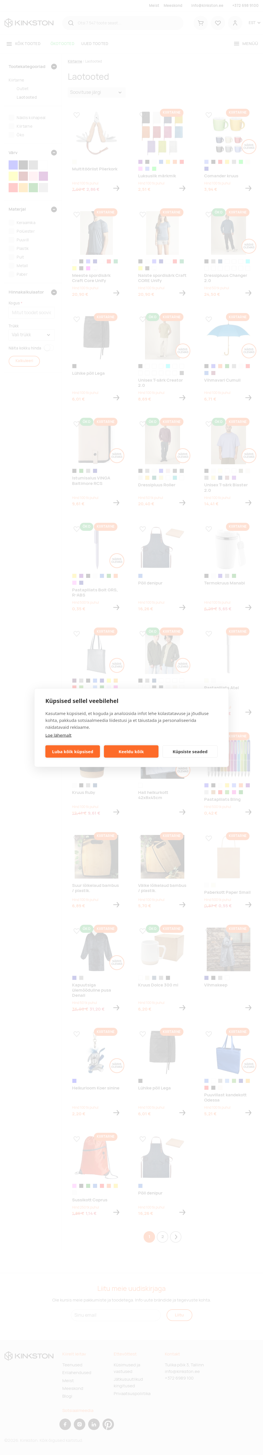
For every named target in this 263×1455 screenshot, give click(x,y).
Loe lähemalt (58, 735)
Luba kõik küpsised (72, 751)
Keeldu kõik (131, 751)
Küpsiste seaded (190, 751)
